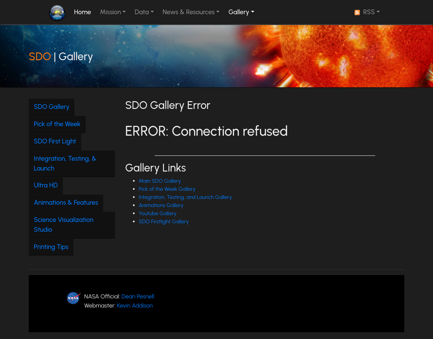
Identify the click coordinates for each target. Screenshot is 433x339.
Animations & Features (66, 202)
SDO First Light (55, 141)
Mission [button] (110, 12)
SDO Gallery (51, 107)
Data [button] (142, 12)
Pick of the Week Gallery (167, 189)
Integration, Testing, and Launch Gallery (185, 197)
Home (84, 11)
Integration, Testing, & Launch (65, 163)
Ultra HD (46, 185)
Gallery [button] (238, 12)
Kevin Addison (135, 305)
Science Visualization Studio (63, 224)
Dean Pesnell (137, 296)
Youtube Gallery (158, 213)
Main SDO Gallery (160, 181)
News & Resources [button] (189, 12)
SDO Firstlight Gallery (164, 221)
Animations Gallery (161, 205)
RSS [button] (365, 12)
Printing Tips (51, 247)
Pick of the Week (57, 124)
